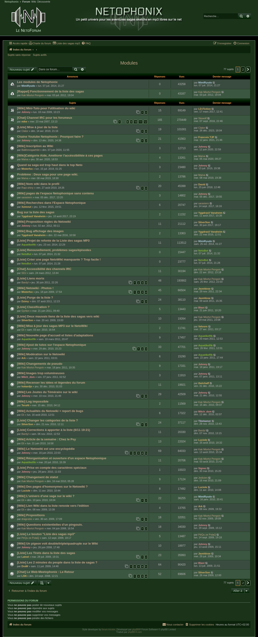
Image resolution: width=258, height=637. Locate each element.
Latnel (25, 556)
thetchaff (203, 383)
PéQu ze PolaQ (30, 537)
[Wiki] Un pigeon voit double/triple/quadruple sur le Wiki (57, 543)
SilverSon (204, 222)
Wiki (33, 1)
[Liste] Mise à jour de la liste (37, 127)
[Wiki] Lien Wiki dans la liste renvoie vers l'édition (53, 505)
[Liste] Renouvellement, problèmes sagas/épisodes (54, 250)
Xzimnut (26, 206)
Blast (201, 307)
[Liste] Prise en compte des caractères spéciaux (51, 467)
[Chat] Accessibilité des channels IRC (44, 269)
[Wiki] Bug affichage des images (40, 231)
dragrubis (26, 519)
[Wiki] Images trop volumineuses (41, 373)
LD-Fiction (204, 108)
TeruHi (25, 405)
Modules (129, 62)
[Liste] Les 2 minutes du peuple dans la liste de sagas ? (57, 562)
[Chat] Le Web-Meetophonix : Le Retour (45, 572)
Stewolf (202, 118)
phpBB (135, 629)
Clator (24, 131)
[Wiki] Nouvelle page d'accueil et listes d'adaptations (55, 335)
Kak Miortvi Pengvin (32, 95)
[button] (248, 69)
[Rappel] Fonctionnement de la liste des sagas (50, 91)
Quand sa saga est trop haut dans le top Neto (50, 165)
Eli (22, 329)
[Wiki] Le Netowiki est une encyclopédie (46, 448)
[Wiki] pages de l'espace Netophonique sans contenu (55, 193)
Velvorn (203, 326)
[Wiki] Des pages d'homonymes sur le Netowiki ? (52, 486)
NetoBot (26, 254)
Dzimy (25, 301)
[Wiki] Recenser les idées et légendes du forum (51, 382)
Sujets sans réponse (19, 54)
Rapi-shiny (27, 187)
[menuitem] (40, 43)
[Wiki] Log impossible (32, 401)
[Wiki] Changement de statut (37, 477)
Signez (202, 468)
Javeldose (204, 288)
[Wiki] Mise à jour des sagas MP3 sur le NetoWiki (52, 326)
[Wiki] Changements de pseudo (39, 363)
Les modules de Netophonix (37, 82)
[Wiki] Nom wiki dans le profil (38, 184)
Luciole (202, 439)
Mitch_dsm (28, 377)
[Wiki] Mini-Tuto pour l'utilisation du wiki (46, 108)
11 (140, 121)
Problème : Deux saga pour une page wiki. (47, 174)
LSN (24, 576)
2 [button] (243, 69)
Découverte (43, 1)
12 (145, 121)
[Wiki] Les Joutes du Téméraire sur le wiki (47, 392)
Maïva (24, 159)
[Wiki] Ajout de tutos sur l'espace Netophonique (51, 345)
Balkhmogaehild (30, 149)
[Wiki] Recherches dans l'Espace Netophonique (51, 202)
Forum (26, 1)
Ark (23, 358)
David (201, 184)
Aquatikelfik (28, 244)
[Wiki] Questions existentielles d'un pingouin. (50, 524)
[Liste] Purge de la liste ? (35, 297)
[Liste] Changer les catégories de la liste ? (47, 420)
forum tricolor (108, 629)
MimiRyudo (28, 85)
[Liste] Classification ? (33, 307)
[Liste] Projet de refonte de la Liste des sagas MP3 (53, 240)
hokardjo (26, 386)
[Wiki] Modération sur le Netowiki (41, 354)
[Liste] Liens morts (30, 278)
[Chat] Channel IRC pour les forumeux (44, 117)
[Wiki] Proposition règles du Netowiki (44, 221)
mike (24, 121)
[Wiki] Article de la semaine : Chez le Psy (46, 439)
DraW (24, 566)
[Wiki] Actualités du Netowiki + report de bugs (50, 411)
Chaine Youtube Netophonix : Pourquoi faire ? (50, 136)
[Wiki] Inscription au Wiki (35, 146)
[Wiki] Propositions (31, 515)
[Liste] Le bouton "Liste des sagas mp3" (46, 534)
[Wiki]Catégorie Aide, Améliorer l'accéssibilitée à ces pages (60, 155)
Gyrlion (25, 310)
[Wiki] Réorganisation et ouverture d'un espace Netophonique (61, 458)
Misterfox (27, 168)
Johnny (25, 112)
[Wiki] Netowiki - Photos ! (35, 288)
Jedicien (203, 477)
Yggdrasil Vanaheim (33, 216)
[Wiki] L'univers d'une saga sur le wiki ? (45, 496)
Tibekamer (204, 421)
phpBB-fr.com (135, 632)
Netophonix (12, 1)
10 (135, 121)
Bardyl (25, 282)
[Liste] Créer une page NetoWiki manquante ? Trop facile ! (59, 259)
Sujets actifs (40, 54)
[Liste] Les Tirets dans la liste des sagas (46, 553)
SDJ (23, 273)
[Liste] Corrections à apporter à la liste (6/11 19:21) (53, 430)
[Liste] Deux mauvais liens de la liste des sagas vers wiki (58, 316)
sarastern (26, 197)
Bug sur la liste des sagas (35, 212)
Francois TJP (206, 137)
